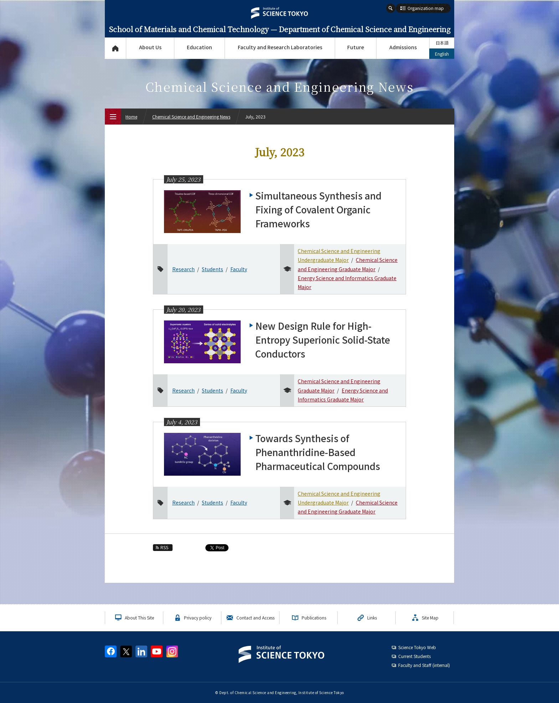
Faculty (238, 269)
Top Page (115, 48)
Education (199, 47)
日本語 (442, 43)
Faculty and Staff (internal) (424, 665)
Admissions (403, 47)
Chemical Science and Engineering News (191, 116)
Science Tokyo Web (417, 647)
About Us (150, 47)
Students (212, 269)
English (442, 54)
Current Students (414, 656)
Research (183, 269)
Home (131, 116)
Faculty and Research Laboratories (280, 47)
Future (355, 47)
